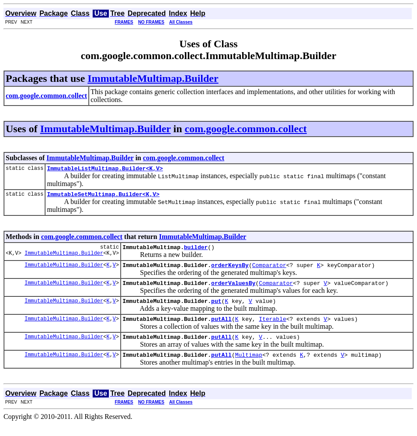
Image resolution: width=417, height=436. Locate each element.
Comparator (269, 270)
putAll (221, 328)
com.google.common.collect (246, 128)
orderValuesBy (233, 289)
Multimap (248, 366)
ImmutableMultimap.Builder (152, 78)
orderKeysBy (230, 270)
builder (196, 251)
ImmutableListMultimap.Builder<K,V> (105, 169)
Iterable (272, 328)
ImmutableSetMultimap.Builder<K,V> (103, 196)
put (216, 309)
